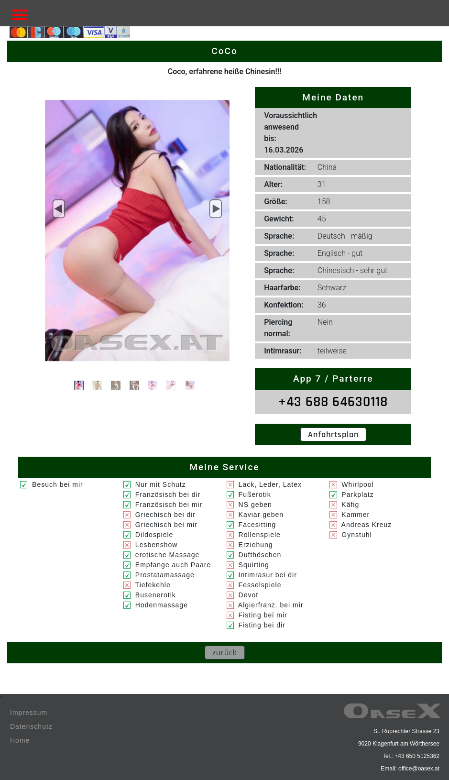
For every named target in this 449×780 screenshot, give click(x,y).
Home (20, 740)
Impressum (28, 712)
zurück (224, 652)
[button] (59, 209)
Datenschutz (31, 726)
